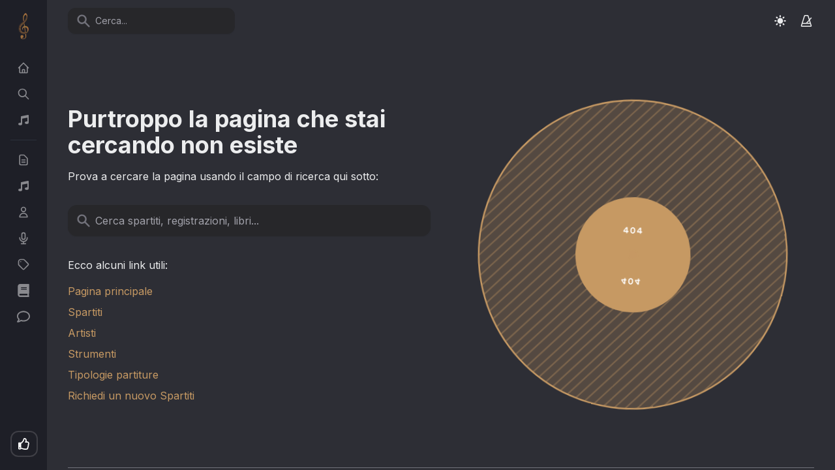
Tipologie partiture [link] (113, 374)
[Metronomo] (806, 21)
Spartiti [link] (85, 312)
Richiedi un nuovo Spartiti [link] (131, 395)
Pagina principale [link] (110, 291)
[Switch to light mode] (780, 20)
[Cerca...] (159, 20)
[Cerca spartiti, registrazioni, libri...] (257, 220)
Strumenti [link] (92, 353)
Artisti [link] (82, 332)
